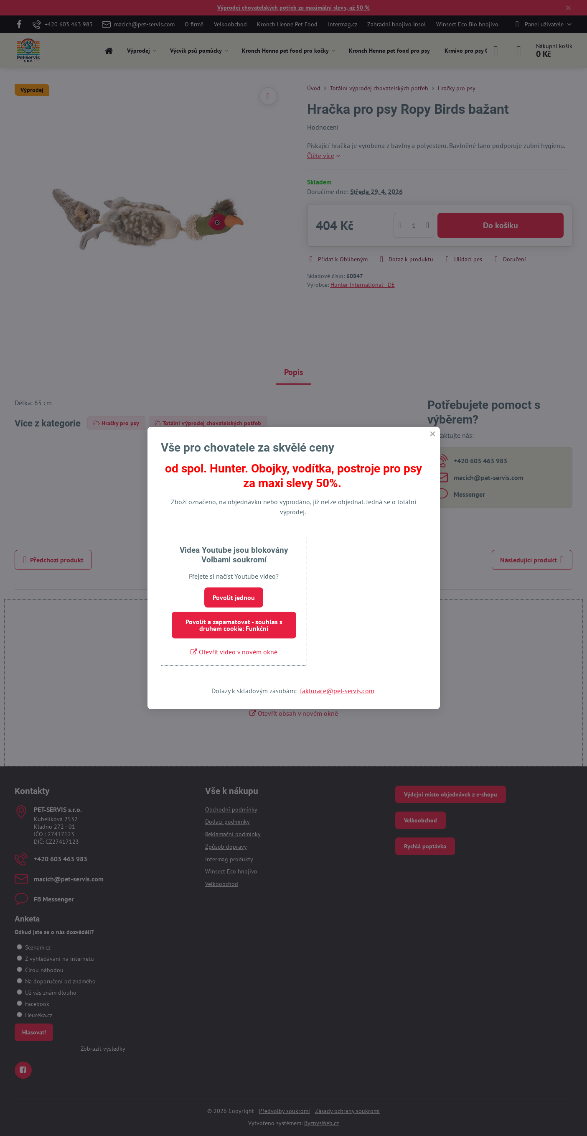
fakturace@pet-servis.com (337, 691)
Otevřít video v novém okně (234, 652)
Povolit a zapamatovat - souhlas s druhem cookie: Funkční (234, 625)
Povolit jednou (234, 597)
